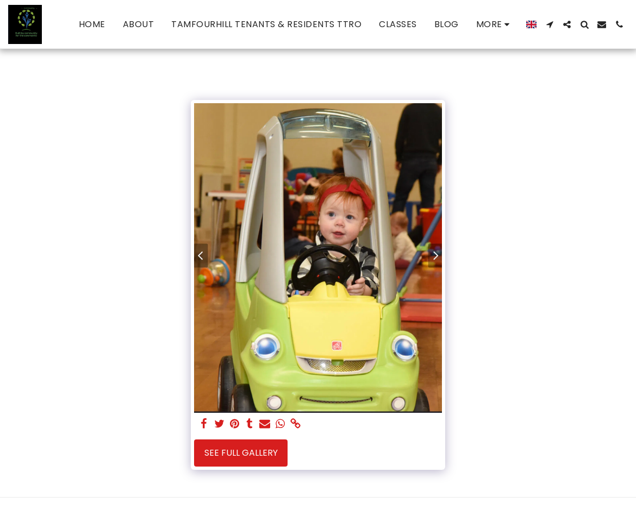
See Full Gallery (241, 452)
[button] (549, 24)
